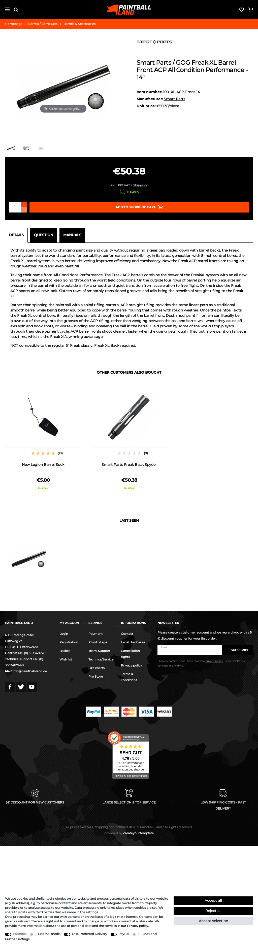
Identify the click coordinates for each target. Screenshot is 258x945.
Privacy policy (131, 665)
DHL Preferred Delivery (89, 934)
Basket (64, 651)
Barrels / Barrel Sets (42, 24)
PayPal (123, 934)
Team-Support (99, 651)
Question (43, 235)
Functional (149, 934)
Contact (127, 634)
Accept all (213, 900)
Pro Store (95, 676)
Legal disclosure (133, 642)
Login (63, 634)
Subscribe (237, 650)
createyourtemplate (129, 833)
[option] (43, 440)
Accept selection (213, 921)
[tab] (17, 235)
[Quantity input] (15, 207)
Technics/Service (100, 659)
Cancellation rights (130, 654)
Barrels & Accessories (79, 24)
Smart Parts (174, 99)
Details (16, 235)
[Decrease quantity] (24, 210)
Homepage (13, 24)
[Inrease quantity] (24, 204)
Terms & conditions (129, 677)
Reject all (213, 910)
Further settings (17, 939)
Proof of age (97, 642)
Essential (19, 934)
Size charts (96, 668)
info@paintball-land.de (30, 671)
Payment (95, 634)
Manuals (72, 235)
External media (49, 934)
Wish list (65, 659)
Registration (68, 642)
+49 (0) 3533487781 (32, 653)
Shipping (140, 185)
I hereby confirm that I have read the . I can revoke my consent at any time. (201, 664)
